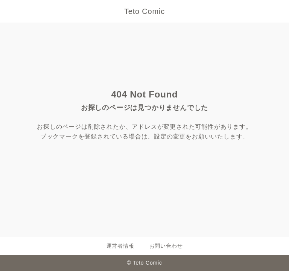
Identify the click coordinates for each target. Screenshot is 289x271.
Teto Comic (144, 11)
